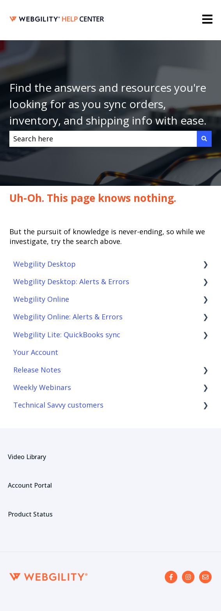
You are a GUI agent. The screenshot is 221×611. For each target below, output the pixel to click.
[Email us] (205, 577)
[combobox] (103, 139)
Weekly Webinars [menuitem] (42, 387)
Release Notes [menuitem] (37, 369)
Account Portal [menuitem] (30, 485)
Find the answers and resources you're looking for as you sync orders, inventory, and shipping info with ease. (108, 104)
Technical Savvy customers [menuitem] (58, 405)
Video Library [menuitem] (27, 456)
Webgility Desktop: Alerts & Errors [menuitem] (71, 281)
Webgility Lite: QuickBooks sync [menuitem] (66, 334)
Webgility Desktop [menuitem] (44, 264)
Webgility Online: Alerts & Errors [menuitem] (68, 316)
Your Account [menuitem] (35, 352)
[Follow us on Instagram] (188, 577)
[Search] (204, 139)
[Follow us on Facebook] (171, 577)
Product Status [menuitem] (30, 514)
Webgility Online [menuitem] (41, 299)
